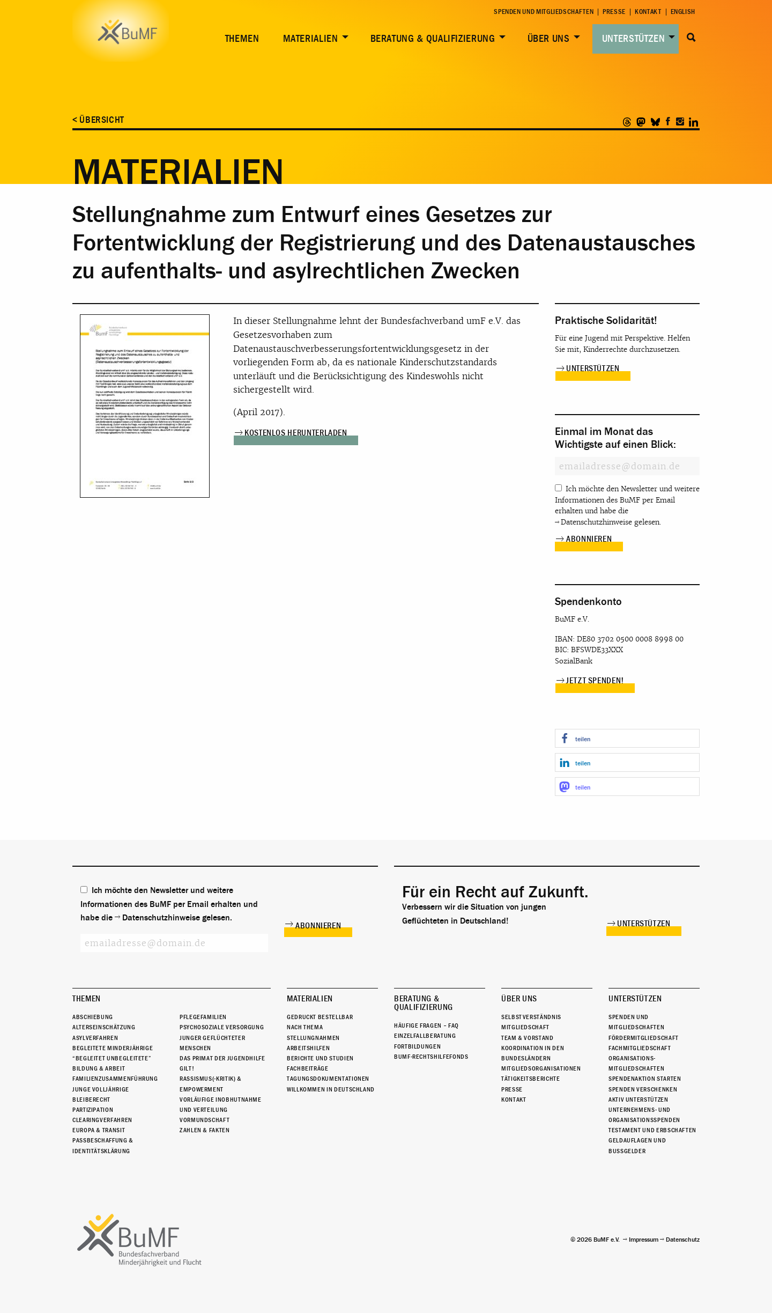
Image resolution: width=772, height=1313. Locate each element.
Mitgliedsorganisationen (541, 1068)
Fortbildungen (417, 1046)
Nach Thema (305, 1027)
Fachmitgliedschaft (639, 1048)
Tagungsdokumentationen (328, 1078)
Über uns (549, 39)
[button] (627, 738)
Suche (691, 37)
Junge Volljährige (100, 1089)
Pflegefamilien (203, 1017)
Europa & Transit (98, 1130)
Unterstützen (633, 39)
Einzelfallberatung (425, 1035)
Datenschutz (683, 1239)
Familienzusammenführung (115, 1078)
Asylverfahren (95, 1038)
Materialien (310, 39)
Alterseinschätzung (104, 1027)
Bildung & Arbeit (98, 1068)
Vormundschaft (204, 1120)
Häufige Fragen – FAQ (426, 1025)
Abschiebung (92, 1017)
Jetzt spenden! (595, 680)
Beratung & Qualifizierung (432, 39)
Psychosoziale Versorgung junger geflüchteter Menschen (222, 1037)
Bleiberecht (91, 1099)
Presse (614, 12)
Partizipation (92, 1109)
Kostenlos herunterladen (295, 433)
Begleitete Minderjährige (112, 1048)
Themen (242, 39)
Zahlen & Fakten (205, 1130)
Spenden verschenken (642, 1089)
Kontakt (648, 12)
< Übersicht (98, 120)
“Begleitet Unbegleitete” (111, 1058)
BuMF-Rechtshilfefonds (431, 1056)
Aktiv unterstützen (638, 1099)
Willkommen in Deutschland (331, 1089)
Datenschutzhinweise (596, 522)
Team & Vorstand (527, 1038)
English (683, 12)
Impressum (643, 1239)
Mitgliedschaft (525, 1027)
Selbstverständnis (531, 1017)
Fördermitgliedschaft (643, 1038)
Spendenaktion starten (644, 1078)
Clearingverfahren (102, 1120)
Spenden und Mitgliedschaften (543, 12)
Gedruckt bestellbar (320, 1017)
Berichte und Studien (320, 1058)
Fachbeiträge (308, 1068)
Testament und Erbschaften (652, 1130)
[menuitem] (240, 39)
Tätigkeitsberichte (530, 1078)
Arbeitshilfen (308, 1048)
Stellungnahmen (313, 1038)
